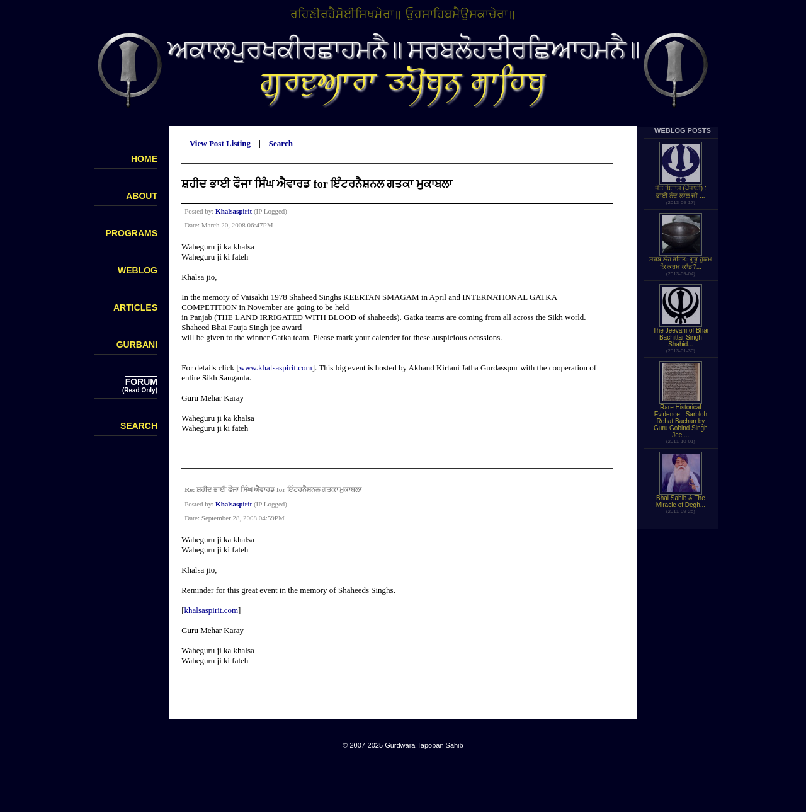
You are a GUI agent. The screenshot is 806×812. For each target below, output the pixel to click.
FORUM (141, 382)
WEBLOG (137, 270)
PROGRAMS (131, 233)
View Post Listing (220, 143)
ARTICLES (135, 307)
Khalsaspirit (233, 211)
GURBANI (136, 345)
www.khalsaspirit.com (275, 367)
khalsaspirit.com (211, 610)
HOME (144, 159)
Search (281, 143)
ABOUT (141, 196)
